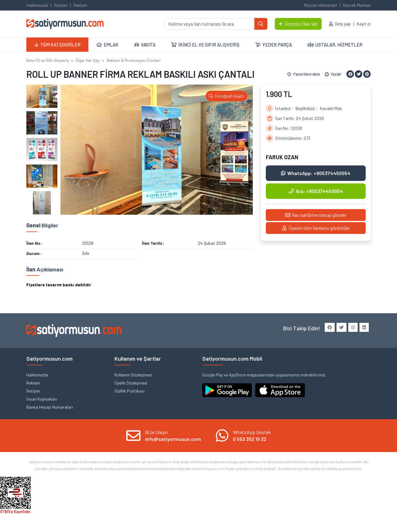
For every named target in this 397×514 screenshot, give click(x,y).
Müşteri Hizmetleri (320, 5)
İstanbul (283, 108)
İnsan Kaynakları (41, 399)
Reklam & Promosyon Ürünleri (133, 60)
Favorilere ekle (303, 74)
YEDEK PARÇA (273, 44)
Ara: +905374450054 (316, 191)
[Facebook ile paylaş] (350, 74)
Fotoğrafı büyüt (226, 96)
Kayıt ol (364, 23)
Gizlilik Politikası (129, 390)
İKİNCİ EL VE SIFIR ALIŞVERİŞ (205, 44)
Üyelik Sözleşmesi (130, 382)
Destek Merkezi (357, 5)
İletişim (61, 5)
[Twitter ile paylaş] (358, 74)
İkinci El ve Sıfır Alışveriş (47, 60)
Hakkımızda (37, 5)
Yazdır (333, 74)
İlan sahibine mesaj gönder (315, 215)
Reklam (80, 5)
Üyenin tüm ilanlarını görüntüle (316, 228)
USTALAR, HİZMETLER (335, 44)
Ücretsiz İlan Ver (298, 24)
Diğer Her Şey (88, 60)
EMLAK (107, 44)
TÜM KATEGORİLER (57, 44)
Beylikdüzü (305, 108)
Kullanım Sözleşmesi (133, 374)
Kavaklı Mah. (331, 108)
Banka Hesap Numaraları (49, 407)
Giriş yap (343, 23)
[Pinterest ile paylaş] (367, 74)
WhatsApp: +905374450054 (315, 173)
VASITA (144, 44)
